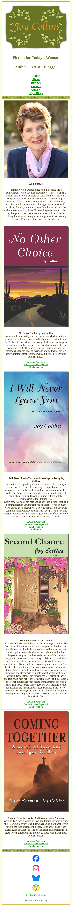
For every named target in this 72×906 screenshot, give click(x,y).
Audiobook (36, 529)
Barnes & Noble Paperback (36, 364)
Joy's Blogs (36, 93)
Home (36, 75)
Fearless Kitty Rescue (36, 895)
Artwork (36, 89)
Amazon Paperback (36, 362)
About (36, 79)
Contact (36, 86)
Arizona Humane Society (36, 900)
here (58, 219)
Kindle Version (36, 367)
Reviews (36, 82)
